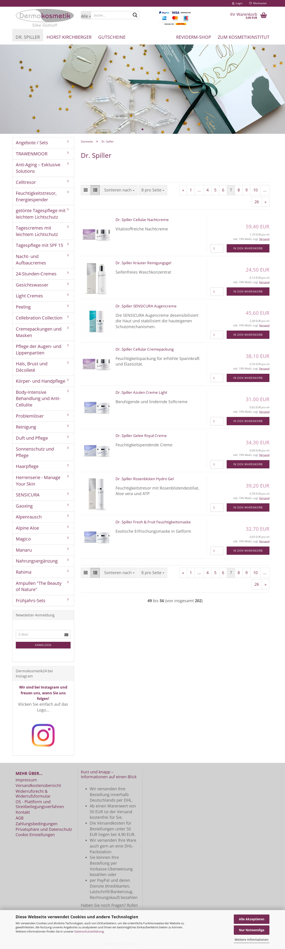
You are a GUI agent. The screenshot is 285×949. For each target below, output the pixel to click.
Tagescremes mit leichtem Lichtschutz (37, 231)
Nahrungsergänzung (37, 561)
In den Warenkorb (248, 248)
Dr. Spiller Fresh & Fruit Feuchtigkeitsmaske (153, 521)
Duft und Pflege (32, 438)
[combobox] (119, 190)
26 (256, 201)
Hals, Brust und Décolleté (31, 367)
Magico (23, 539)
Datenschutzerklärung (89, 931)
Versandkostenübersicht (38, 785)
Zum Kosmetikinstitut (243, 37)
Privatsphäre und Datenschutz (44, 829)
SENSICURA (28, 495)
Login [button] (237, 3)
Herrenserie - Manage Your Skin (38, 480)
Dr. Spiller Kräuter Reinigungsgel (143, 262)
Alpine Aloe (27, 528)
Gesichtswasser (32, 285)
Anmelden (43, 645)
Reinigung (26, 427)
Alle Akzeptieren (251, 919)
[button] (86, 190)
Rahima (23, 572)
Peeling (23, 307)
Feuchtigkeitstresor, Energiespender (36, 196)
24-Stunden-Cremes (36, 274)
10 (255, 190)
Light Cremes (29, 296)
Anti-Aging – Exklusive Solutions (38, 168)
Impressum (26, 780)
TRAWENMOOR (31, 154)
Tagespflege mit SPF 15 (39, 245)
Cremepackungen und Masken (38, 332)
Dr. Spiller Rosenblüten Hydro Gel (145, 478)
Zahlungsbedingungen (36, 823)
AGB (20, 818)
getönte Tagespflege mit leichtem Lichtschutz (40, 213)
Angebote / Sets (32, 143)
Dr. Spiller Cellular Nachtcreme (142, 219)
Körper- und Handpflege (40, 381)
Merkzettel (258, 3)
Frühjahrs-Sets (30, 600)
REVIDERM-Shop (193, 37)
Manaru (24, 550)
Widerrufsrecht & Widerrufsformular (33, 794)
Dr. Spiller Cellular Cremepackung (145, 349)
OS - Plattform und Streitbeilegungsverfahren (40, 804)
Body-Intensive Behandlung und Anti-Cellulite (38, 398)
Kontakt (23, 812)
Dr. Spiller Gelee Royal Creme (141, 435)
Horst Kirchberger (69, 37)
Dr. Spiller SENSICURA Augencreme (146, 306)
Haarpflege (27, 466)
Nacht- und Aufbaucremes (31, 259)
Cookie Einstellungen (35, 834)
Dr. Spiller (28, 37)
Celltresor (26, 182)
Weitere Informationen (252, 939)
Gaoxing (24, 506)
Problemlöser (30, 416)
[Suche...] (86, 15)
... (199, 190)
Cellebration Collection (39, 318)
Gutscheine (112, 37)
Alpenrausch (29, 517)
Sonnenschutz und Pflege (35, 452)
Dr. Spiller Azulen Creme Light (141, 392)
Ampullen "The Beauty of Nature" (38, 586)
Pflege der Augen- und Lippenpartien (38, 349)
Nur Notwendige (251, 930)
